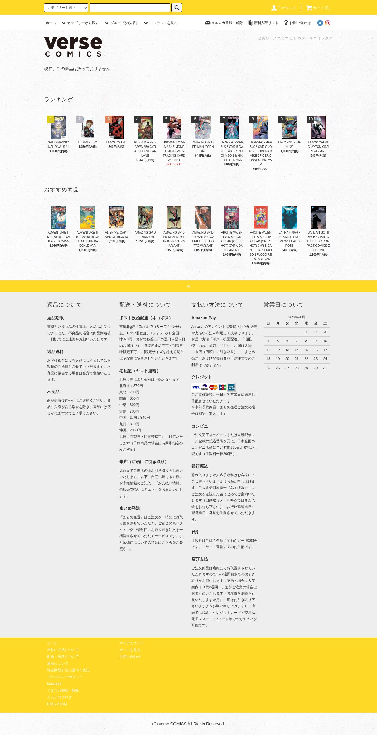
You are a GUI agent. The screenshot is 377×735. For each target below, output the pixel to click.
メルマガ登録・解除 (223, 23)
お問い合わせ (296, 23)
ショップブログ (59, 697)
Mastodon (55, 684)
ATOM (62, 704)
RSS (50, 704)
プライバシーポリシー (64, 677)
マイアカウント (131, 643)
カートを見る (129, 650)
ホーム (51, 23)
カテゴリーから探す (79, 23)
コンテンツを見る (160, 23)
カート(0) (318, 8)
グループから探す (120, 23)
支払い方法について (63, 650)
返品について (57, 663)
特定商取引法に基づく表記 (68, 670)
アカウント (283, 8)
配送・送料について (63, 657)
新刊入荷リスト (263, 23)
